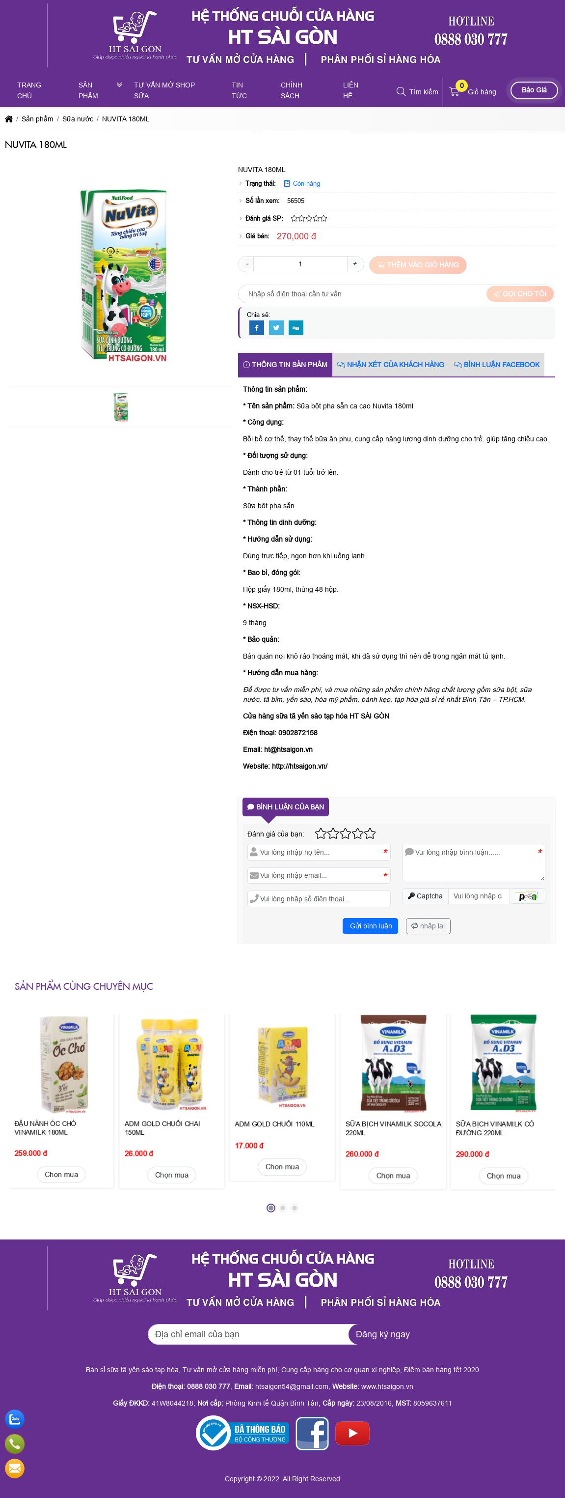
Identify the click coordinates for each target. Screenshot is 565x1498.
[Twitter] (276, 328)
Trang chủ (29, 90)
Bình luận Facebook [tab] (496, 365)
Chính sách (291, 90)
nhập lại (428, 926)
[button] (401, 91)
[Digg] (296, 328)
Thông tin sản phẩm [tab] (285, 365)
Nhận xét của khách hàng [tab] (390, 365)
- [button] (247, 263)
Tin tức (239, 90)
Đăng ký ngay (383, 1334)
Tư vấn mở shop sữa (164, 90)
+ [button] (354, 263)
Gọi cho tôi (520, 294)
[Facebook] (257, 328)
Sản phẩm (88, 90)
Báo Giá (534, 90)
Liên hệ (350, 90)
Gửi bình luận (370, 926)
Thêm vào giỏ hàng (418, 265)
